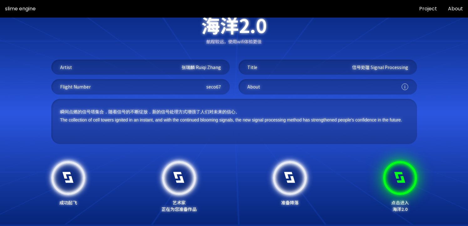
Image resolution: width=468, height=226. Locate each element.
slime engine (20, 8)
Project (428, 8)
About (455, 8)
